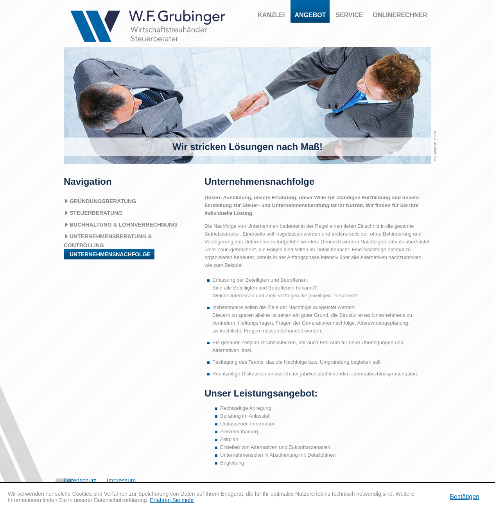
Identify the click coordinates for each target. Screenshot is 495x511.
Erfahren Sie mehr (172, 500)
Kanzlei (271, 15)
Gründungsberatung (103, 201)
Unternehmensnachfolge (110, 254)
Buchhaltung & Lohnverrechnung (123, 225)
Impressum (121, 480)
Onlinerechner (400, 15)
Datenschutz (80, 480)
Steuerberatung (96, 213)
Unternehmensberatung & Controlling (108, 240)
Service (349, 15)
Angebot (310, 15)
